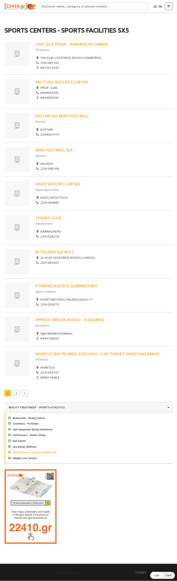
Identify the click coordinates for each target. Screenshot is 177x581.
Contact (140, 572)
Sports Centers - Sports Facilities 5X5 (34, 452)
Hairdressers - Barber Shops (29, 435)
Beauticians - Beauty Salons (29, 418)
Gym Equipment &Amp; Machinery (32, 429)
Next (25, 393)
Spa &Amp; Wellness (25, 446)
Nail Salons (19, 441)
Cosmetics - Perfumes (26, 423)
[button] (162, 575)
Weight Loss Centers (25, 458)
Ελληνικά (155, 6)
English (160, 6)
